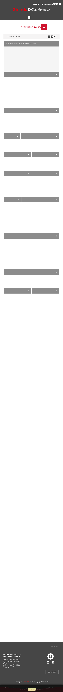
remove (32, 689)
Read (47, 688)
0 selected (10, 36)
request (17, 36)
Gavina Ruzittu (22, 9)
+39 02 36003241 (13, 656)
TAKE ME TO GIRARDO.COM (43, 4)
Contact (52, 672)
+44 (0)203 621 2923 (13, 654)
